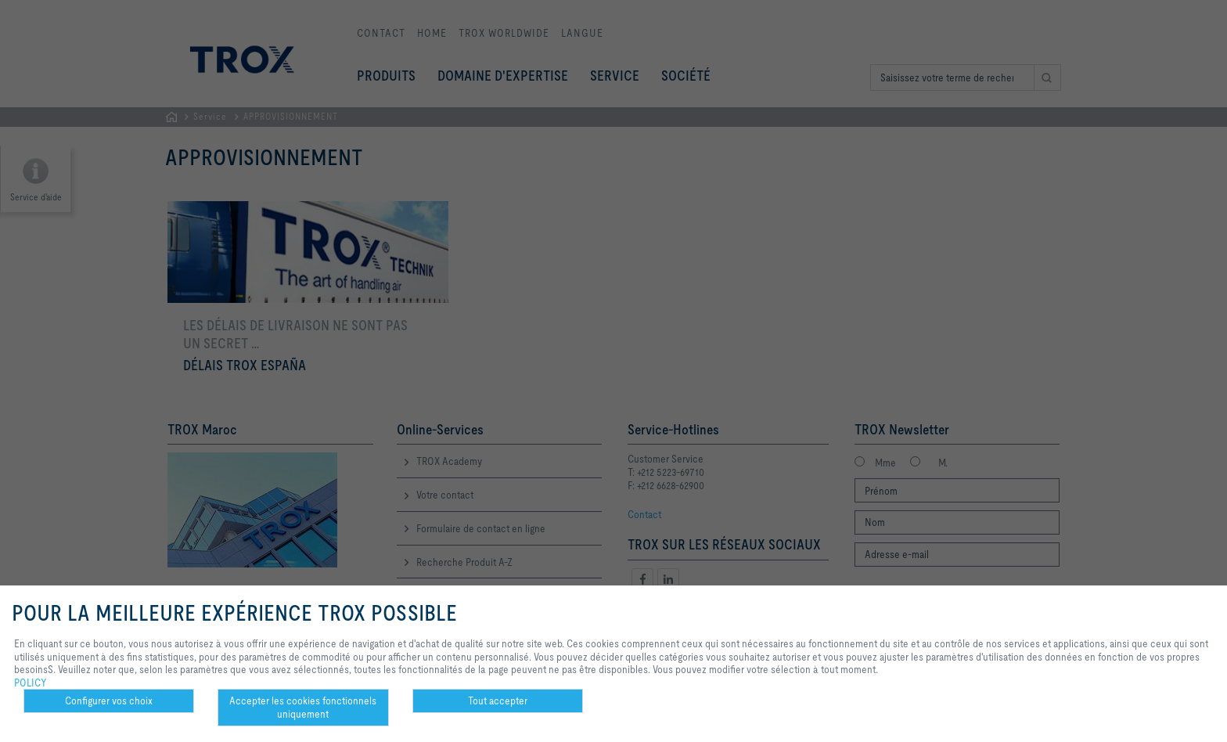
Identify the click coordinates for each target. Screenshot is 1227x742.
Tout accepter (497, 700)
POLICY (30, 682)
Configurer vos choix (109, 700)
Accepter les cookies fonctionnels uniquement (302, 707)
